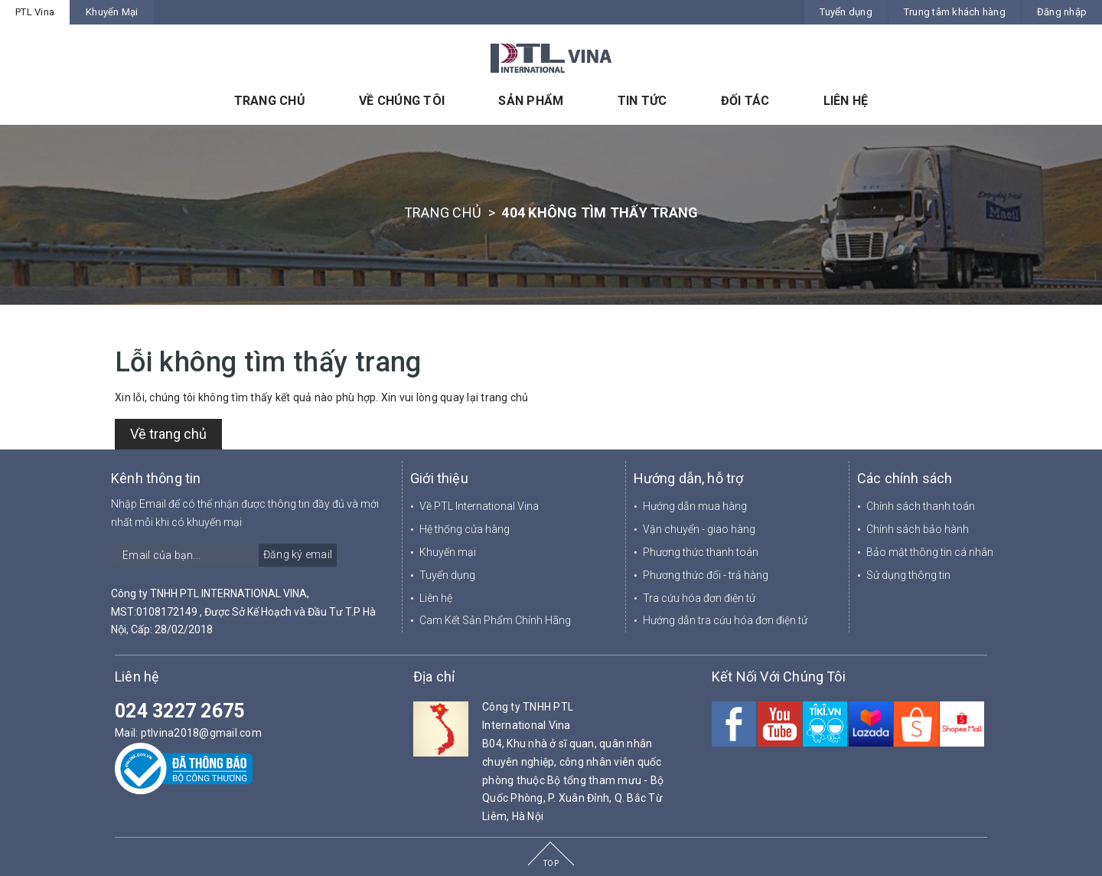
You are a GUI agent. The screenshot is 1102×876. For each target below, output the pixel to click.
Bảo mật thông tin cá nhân (929, 552)
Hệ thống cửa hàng (464, 529)
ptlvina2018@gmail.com (201, 733)
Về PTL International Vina (479, 506)
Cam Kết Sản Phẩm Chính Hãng (495, 620)
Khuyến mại (447, 552)
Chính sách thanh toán (920, 506)
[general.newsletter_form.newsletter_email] (224, 555)
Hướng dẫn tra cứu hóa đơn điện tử (725, 620)
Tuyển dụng (846, 12)
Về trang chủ (168, 434)
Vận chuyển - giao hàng (699, 529)
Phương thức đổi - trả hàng (705, 575)
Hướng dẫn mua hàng (695, 506)
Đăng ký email (297, 554)
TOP (551, 863)
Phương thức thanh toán (700, 552)
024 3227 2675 (179, 711)
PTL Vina (34, 12)
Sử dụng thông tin (908, 575)
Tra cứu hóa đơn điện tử (699, 598)
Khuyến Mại (112, 12)
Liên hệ (435, 598)
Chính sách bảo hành (917, 529)
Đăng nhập (1062, 12)
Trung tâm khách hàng (955, 12)
